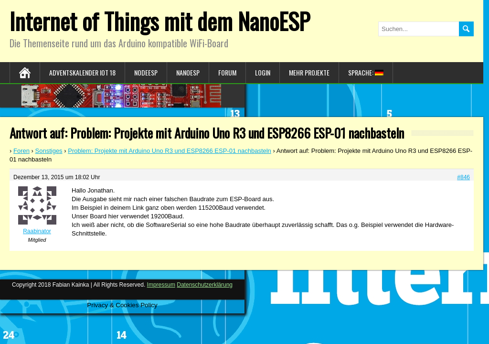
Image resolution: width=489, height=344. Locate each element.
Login (262, 72)
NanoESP (188, 72)
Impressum (161, 284)
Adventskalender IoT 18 (82, 72)
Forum (227, 72)
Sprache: (365, 72)
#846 (463, 177)
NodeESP (146, 72)
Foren (21, 150)
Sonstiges (49, 150)
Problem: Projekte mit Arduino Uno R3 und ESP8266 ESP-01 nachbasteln (169, 150)
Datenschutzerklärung (205, 284)
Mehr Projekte (309, 72)
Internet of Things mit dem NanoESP (160, 21)
